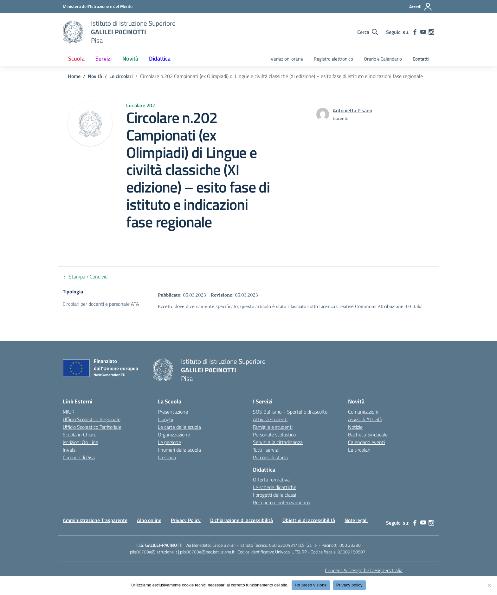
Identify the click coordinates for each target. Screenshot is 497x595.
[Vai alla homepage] (73, 32)
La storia (167, 457)
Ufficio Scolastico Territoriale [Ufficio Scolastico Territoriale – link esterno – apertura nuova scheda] (92, 427)
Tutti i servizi (266, 450)
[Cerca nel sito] (367, 32)
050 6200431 (282, 545)
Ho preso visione (311, 585)
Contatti (421, 58)
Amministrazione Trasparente (95, 520)
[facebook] (415, 32)
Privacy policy (349, 585)
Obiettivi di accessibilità (308, 520)
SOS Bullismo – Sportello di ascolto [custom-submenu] (290, 411)
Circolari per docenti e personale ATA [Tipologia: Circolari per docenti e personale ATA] (101, 304)
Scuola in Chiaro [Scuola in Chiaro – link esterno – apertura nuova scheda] (79, 434)
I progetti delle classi (274, 495)
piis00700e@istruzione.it (153, 551)
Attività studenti (270, 419)
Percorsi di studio (270, 457)
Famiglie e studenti (273, 427)
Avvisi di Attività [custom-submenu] (365, 419)
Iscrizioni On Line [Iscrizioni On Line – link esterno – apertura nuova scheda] (80, 442)
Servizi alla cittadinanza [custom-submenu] (278, 442)
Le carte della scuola (179, 427)
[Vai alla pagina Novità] (95, 76)
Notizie (355, 427)
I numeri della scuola (179, 450)
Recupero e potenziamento (281, 502)
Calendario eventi (366, 442)
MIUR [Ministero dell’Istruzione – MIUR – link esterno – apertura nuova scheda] (68, 411)
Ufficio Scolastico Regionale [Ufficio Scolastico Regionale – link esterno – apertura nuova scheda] (91, 419)
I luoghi (165, 419)
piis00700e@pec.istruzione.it (207, 551)
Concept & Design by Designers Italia (364, 570)
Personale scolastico (274, 434)
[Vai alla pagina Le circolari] (121, 76)
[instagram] (431, 32)
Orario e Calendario (383, 58)
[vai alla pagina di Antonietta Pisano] (352, 110)
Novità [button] (130, 58)
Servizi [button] (103, 58)
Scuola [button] (76, 58)
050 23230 (350, 545)
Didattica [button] (160, 58)
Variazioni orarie (287, 58)
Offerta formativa (271, 479)
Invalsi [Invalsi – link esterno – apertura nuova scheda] (69, 450)
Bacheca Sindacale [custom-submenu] (368, 434)
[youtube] (423, 32)
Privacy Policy (186, 520)
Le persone (169, 442)
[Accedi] (420, 6)
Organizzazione (174, 434)
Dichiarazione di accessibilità (241, 520)
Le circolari (359, 450)
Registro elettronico (333, 58)
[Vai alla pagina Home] (74, 76)
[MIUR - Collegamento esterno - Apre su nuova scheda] (97, 6)
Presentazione (173, 411)
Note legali (356, 520)
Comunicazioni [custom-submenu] (363, 411)
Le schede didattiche (274, 487)
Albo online (149, 520)
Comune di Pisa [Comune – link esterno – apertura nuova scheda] (79, 457)
